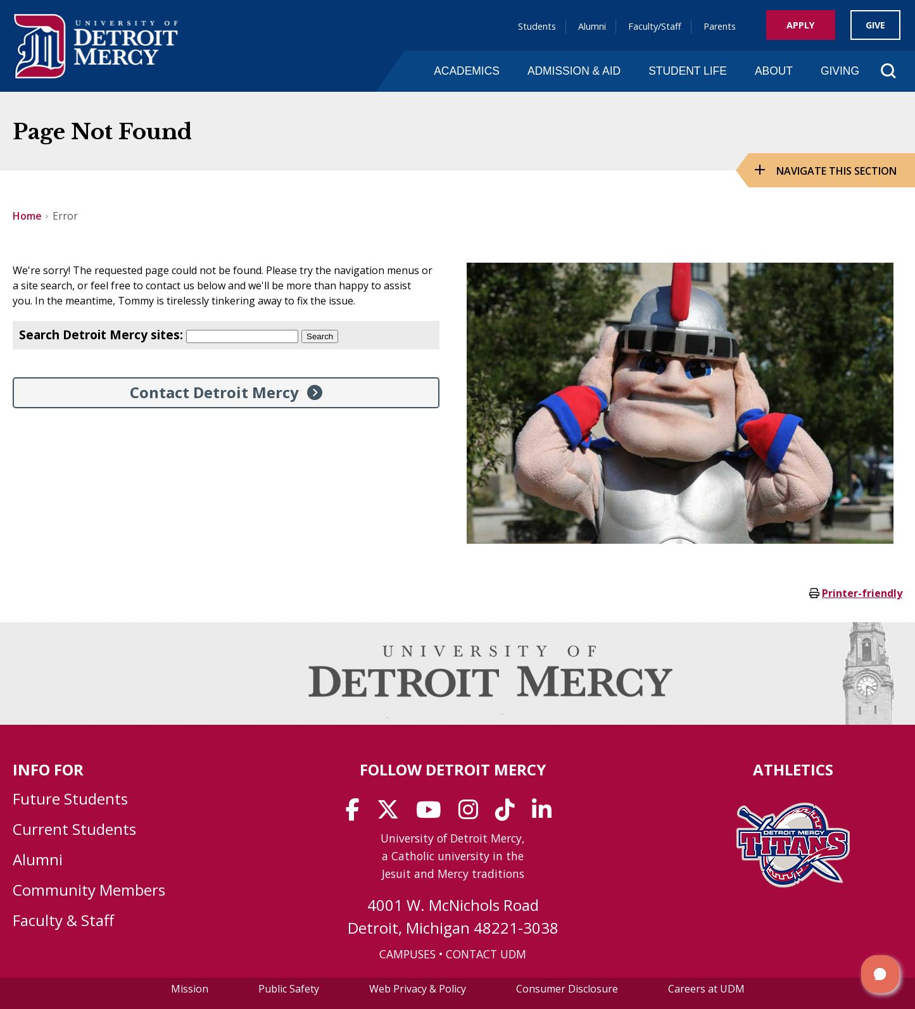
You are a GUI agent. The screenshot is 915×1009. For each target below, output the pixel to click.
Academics (467, 71)
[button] (880, 974)
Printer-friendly (862, 593)
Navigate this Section (836, 171)
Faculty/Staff (654, 26)
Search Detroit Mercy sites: (101, 334)
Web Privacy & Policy (417, 989)
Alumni (592, 26)
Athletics (793, 769)
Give (875, 25)
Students (537, 26)
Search (319, 336)
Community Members (89, 889)
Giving (840, 71)
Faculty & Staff (63, 920)
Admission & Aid (574, 71)
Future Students (70, 798)
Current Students (74, 828)
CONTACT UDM (486, 954)
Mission (189, 989)
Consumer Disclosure (567, 989)
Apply (800, 25)
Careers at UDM (706, 989)
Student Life (687, 71)
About (774, 71)
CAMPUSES (407, 954)
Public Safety (288, 989)
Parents (720, 26)
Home (27, 216)
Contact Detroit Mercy (214, 392)
